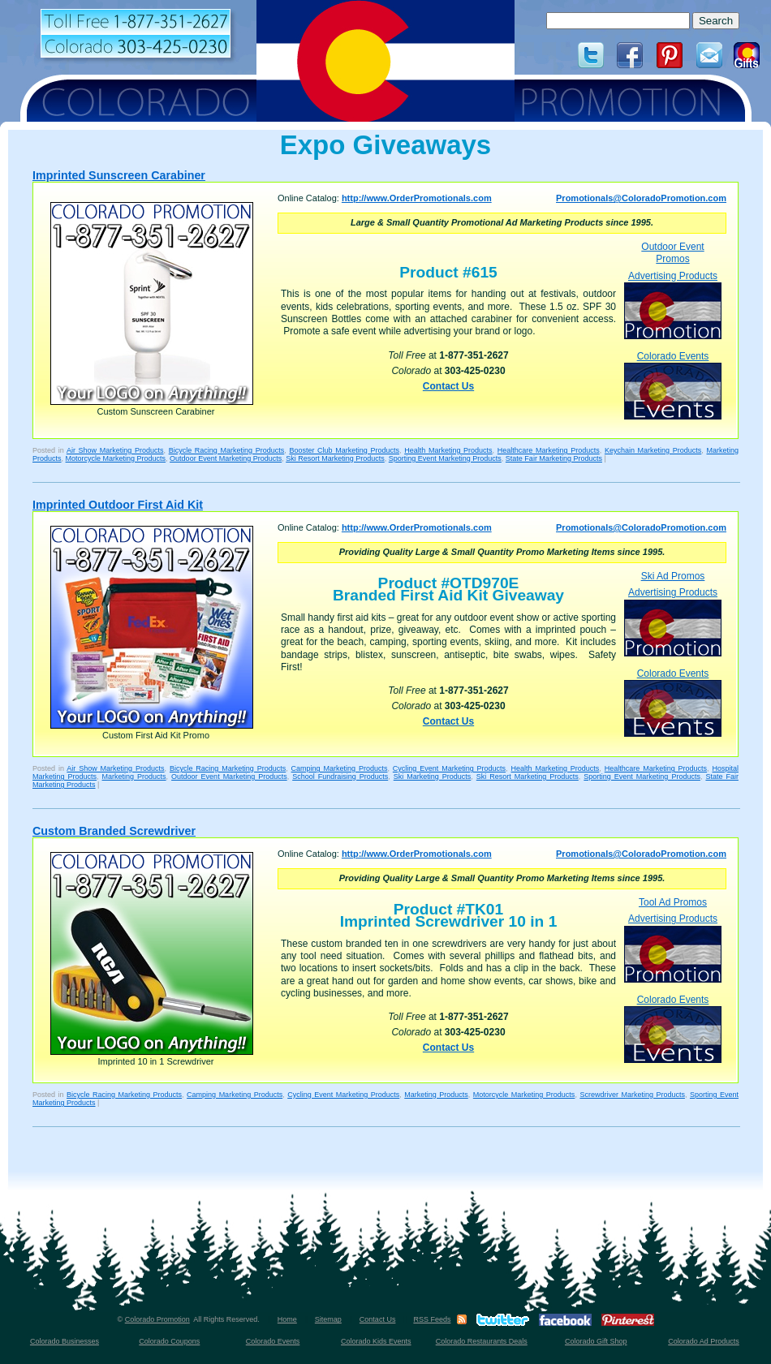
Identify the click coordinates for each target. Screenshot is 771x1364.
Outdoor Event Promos (672, 253)
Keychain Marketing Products (653, 450)
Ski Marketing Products (433, 776)
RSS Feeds (431, 1319)
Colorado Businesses (64, 1341)
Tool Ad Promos (673, 902)
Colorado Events (672, 385)
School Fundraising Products (340, 776)
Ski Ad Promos (673, 576)
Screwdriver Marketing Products (632, 1095)
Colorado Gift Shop (596, 1341)
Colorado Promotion (157, 1319)
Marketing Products (134, 776)
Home (287, 1319)
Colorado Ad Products (703, 1341)
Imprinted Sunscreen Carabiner (118, 175)
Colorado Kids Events (376, 1341)
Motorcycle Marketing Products (116, 458)
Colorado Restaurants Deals (482, 1341)
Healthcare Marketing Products (548, 450)
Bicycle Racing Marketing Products (227, 450)
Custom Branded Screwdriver (114, 830)
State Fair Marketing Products (554, 458)
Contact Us (448, 386)
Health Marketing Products (448, 450)
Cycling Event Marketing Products (449, 768)
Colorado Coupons (169, 1341)
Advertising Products (672, 304)
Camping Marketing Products (339, 768)
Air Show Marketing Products (115, 450)
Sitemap (328, 1319)
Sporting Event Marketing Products (445, 458)
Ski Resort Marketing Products (335, 458)
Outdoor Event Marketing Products (226, 458)
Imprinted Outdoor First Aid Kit (117, 504)
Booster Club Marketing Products (344, 450)
